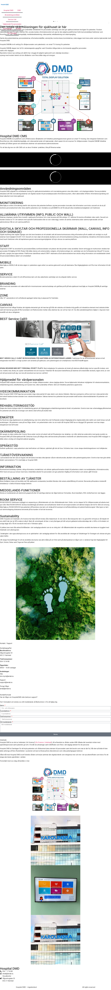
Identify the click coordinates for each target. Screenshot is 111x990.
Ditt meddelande (6, 722)
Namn (2, 705)
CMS (19, 10)
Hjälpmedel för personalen (12, 24)
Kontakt (18, 29)
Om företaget (12, 33)
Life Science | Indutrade (43, 742)
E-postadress (5, 711)
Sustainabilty (7, 29)
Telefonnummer (5, 716)
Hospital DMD (8, 10)
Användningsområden (12, 15)
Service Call (12, 19)
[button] (53, 21)
